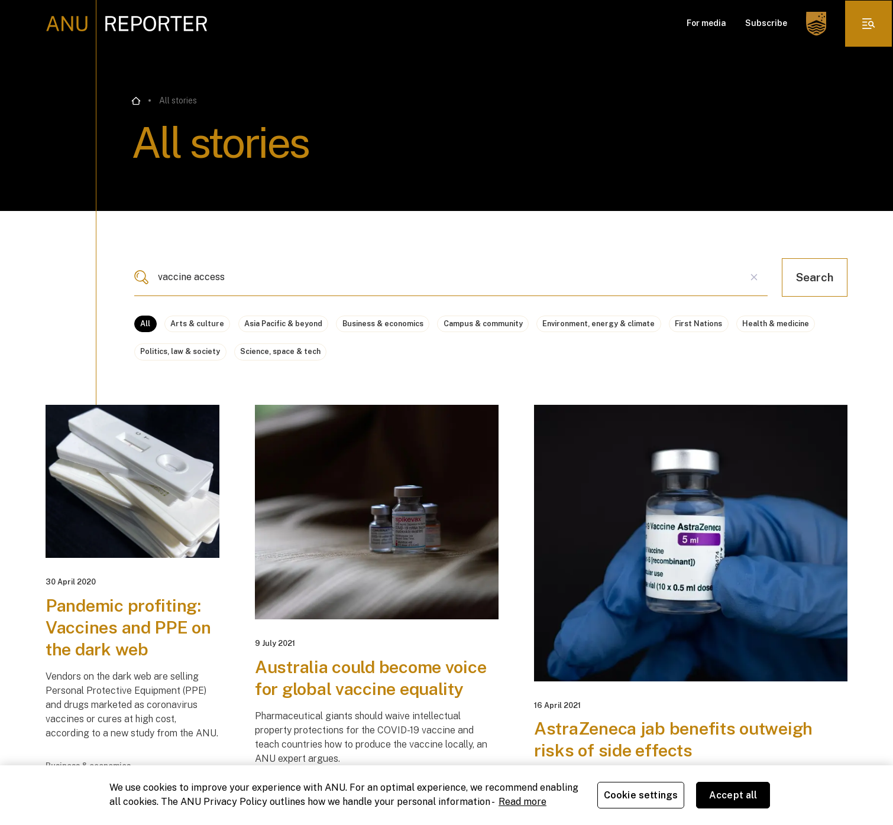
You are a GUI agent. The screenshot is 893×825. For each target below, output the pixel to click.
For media (706, 23)
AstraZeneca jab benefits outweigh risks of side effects (677, 751)
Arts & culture (212, 324)
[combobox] (451, 277)
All (148, 324)
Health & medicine (261, 357)
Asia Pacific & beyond (314, 324)
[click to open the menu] (868, 23)
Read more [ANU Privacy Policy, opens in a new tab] (522, 801)
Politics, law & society (372, 357)
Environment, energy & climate (689, 324)
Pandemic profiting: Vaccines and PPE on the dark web (130, 639)
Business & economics (434, 324)
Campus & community (553, 324)
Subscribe (766, 23)
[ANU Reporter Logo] (127, 23)
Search (814, 277)
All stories (178, 100)
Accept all (733, 795)
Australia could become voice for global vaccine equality (374, 690)
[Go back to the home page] (136, 101)
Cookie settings (641, 795)
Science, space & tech (491, 357)
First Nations (168, 357)
